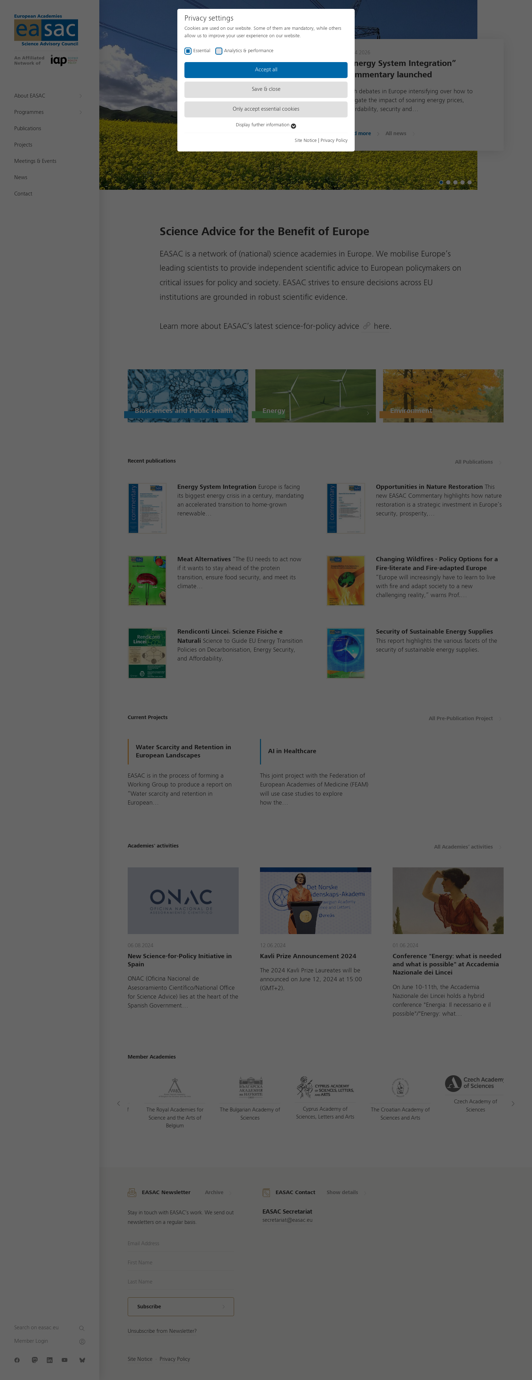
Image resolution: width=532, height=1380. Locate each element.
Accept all (266, 70)
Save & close (266, 89)
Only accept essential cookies (266, 109)
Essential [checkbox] (201, 50)
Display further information (266, 124)
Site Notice (306, 140)
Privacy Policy (334, 140)
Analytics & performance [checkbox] (248, 50)
